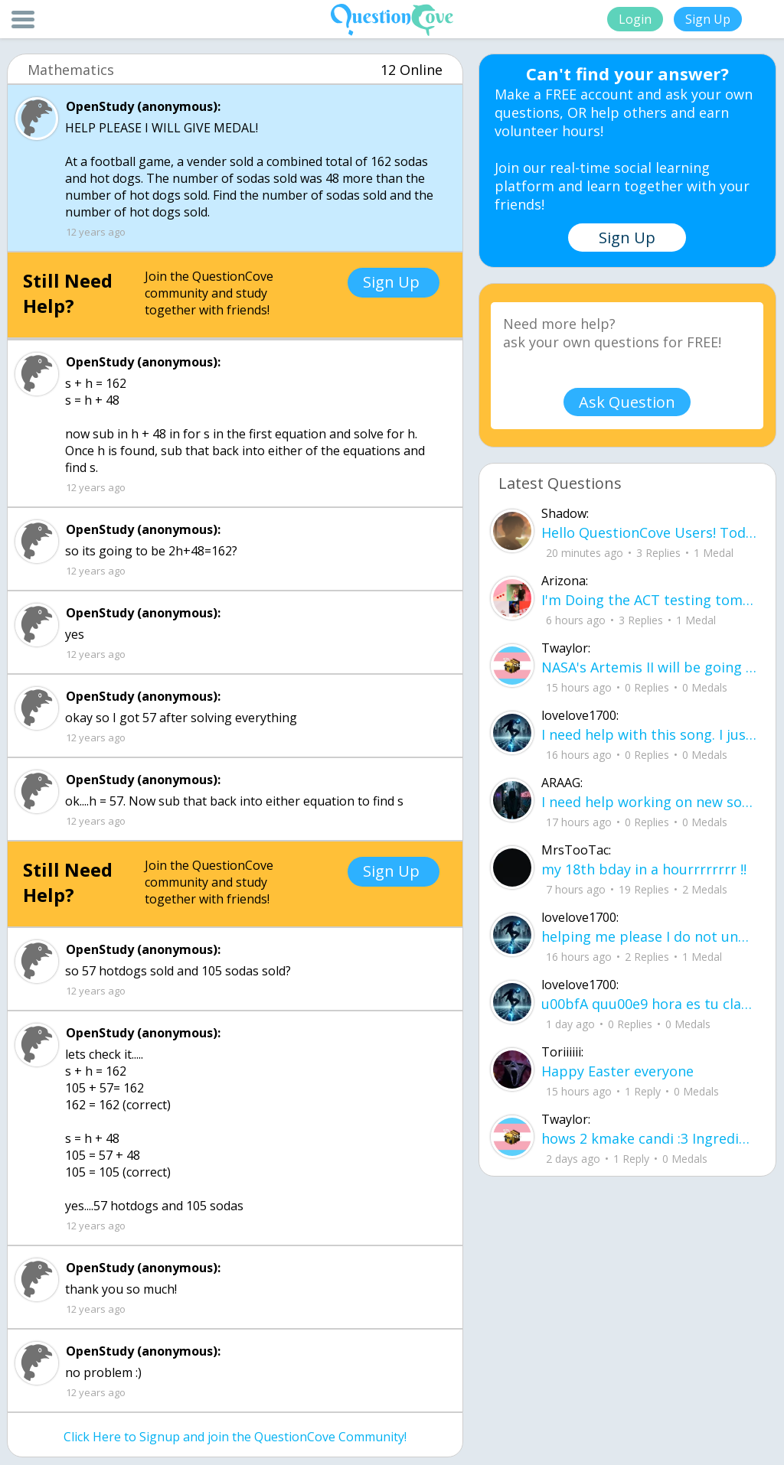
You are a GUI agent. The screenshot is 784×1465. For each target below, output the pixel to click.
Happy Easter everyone (617, 1071)
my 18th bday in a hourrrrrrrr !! (643, 869)
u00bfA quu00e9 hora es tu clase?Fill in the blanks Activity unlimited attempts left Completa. (648, 1004)
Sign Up (707, 19)
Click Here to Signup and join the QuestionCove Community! (235, 1436)
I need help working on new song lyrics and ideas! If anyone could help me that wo (648, 802)
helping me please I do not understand (648, 936)
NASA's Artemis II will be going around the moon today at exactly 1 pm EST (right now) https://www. (648, 667)
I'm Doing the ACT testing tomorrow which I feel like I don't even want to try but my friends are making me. (648, 600)
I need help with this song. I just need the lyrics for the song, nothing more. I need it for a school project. (648, 734)
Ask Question (627, 402)
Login (635, 19)
